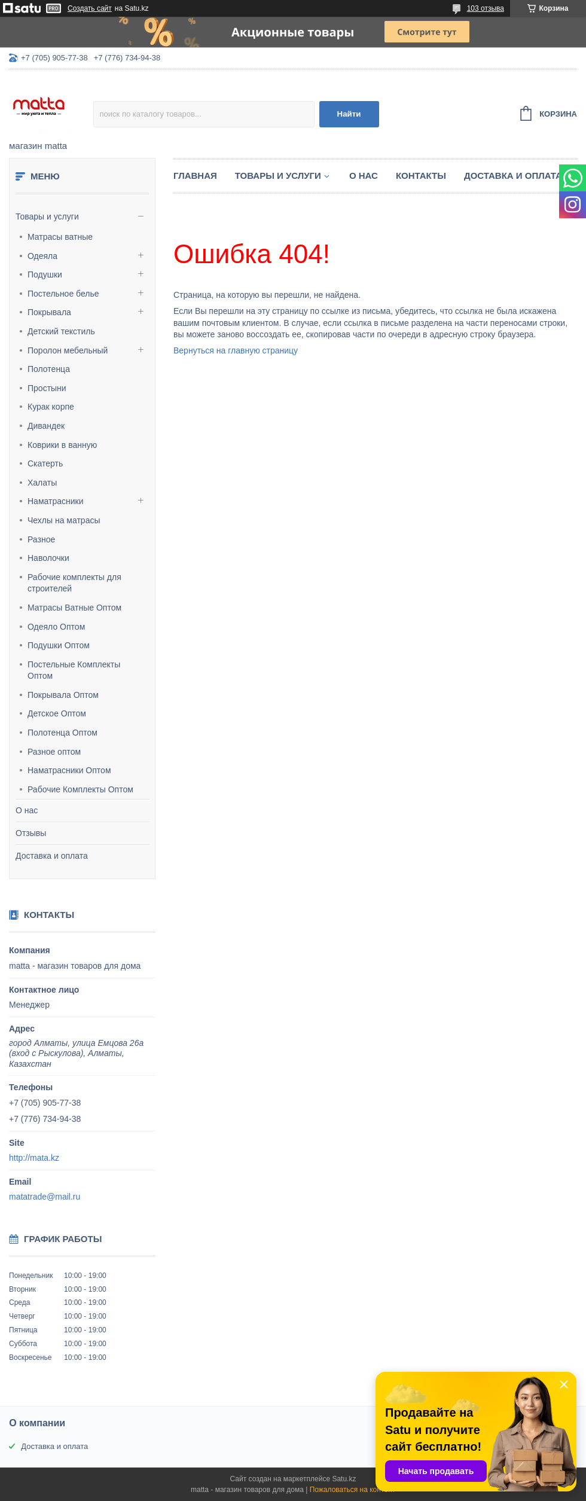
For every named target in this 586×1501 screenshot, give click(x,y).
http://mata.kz (34, 1158)
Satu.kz (344, 1479)
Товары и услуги (47, 216)
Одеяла (42, 256)
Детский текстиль (61, 331)
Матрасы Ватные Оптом (74, 607)
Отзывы (31, 833)
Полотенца (49, 369)
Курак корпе (51, 406)
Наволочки (48, 558)
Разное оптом (54, 751)
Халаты (42, 482)
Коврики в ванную (62, 445)
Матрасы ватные (60, 237)
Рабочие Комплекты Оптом (80, 789)
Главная (195, 175)
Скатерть (45, 463)
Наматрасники (55, 501)
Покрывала (49, 312)
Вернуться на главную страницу (235, 350)
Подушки (45, 274)
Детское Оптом (57, 713)
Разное (41, 539)
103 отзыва (485, 8)
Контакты (421, 175)
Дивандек (46, 426)
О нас (27, 810)
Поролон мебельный (68, 350)
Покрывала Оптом (63, 695)
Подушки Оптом (59, 645)
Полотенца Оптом (62, 732)
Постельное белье (63, 293)
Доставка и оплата (52, 856)
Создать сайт (90, 8)
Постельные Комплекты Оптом (74, 670)
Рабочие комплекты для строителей (74, 583)
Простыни (47, 388)
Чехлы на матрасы (64, 520)
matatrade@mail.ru (44, 1196)
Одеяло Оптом (56, 626)
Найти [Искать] (349, 113)
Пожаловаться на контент (352, 1489)
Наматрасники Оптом (69, 770)
